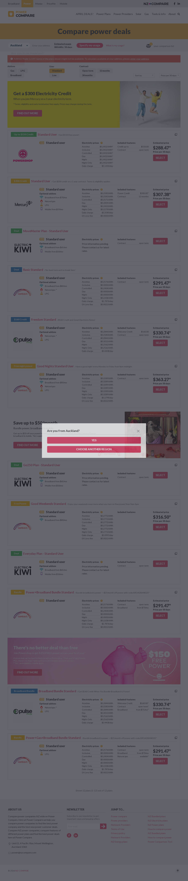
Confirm (94, 453)
